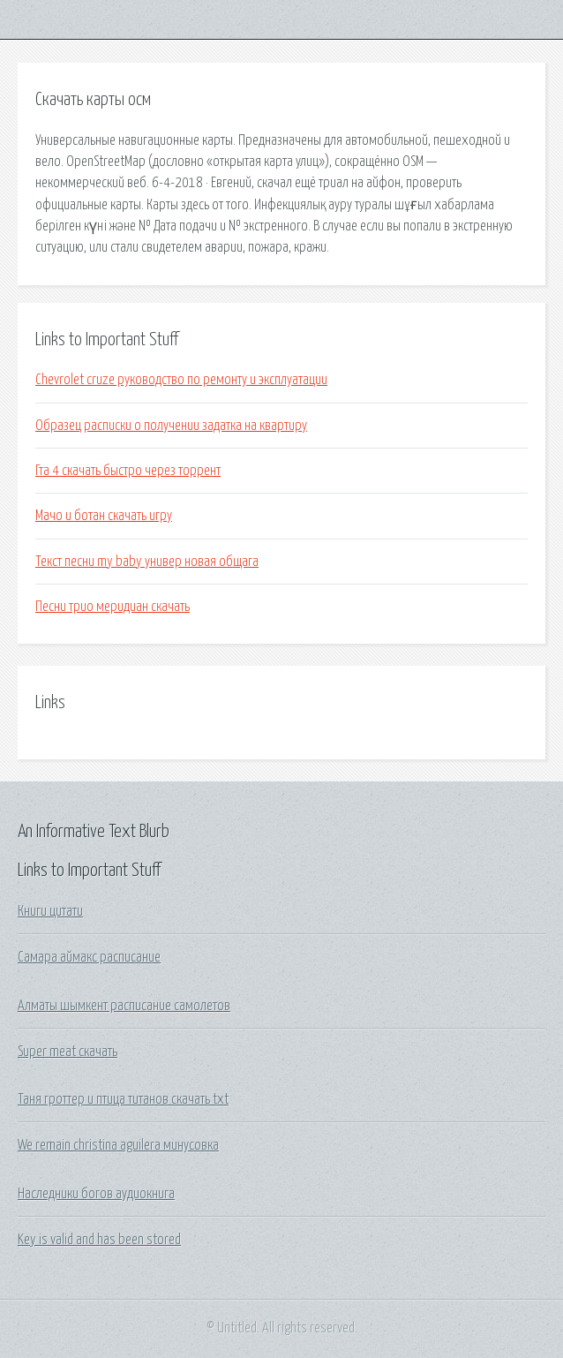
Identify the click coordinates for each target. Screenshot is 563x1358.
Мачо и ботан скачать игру (103, 516)
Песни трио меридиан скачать (112, 607)
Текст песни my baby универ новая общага (147, 562)
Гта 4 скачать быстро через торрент (128, 471)
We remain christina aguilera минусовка (118, 1145)
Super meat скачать (67, 1052)
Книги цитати (50, 911)
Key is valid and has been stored (99, 1240)
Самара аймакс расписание (89, 957)
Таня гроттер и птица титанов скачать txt (123, 1099)
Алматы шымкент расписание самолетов (124, 1006)
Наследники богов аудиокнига (96, 1194)
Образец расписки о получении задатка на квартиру (171, 426)
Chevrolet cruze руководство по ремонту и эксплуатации (181, 380)
